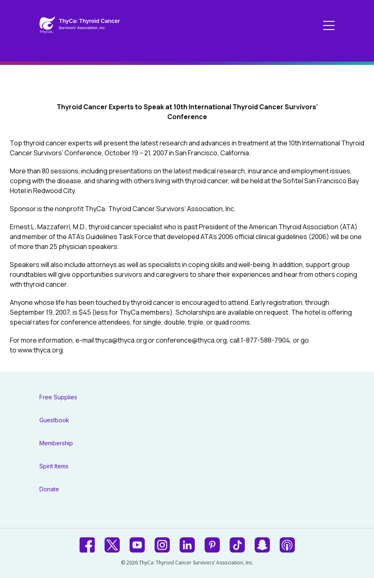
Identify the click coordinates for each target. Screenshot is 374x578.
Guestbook (54, 420)
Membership (56, 443)
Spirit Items (53, 466)
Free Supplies (58, 397)
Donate (49, 489)
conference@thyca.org (191, 340)
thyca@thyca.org (121, 340)
